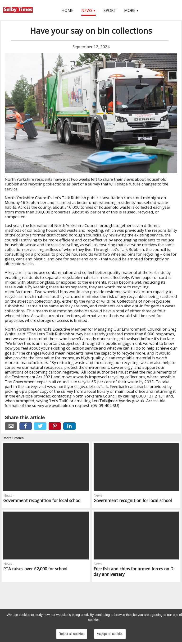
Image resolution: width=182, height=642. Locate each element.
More (131, 10)
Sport (110, 10)
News (88, 10)
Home (67, 10)
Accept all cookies (110, 634)
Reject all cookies (72, 634)
